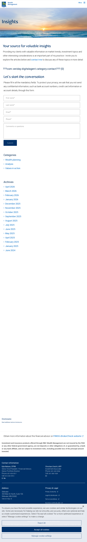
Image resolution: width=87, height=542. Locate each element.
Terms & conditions (51, 499)
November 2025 (12, 208)
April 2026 (10, 186)
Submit (10, 143)
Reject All (41, 523)
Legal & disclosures (51, 495)
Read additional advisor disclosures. (12, 422)
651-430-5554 (55, 471)
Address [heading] (5, 488)
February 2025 (12, 241)
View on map (6, 499)
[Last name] (42, 105)
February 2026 (12, 195)
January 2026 (11, 199)
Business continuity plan (53, 503)
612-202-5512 (9, 476)
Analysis (9, 164)
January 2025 (11, 246)
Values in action (12, 168)
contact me (36, 59)
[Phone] (42, 119)
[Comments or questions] (42, 131)
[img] (43, 23)
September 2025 (13, 216)
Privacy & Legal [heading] (51, 488)
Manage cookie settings (42, 536)
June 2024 (10, 250)
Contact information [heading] (10, 463)
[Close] (83, 506)
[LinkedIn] (5, 478)
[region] (43, 523)
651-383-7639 (53, 474)
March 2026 (11, 191)
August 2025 (11, 220)
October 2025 (11, 212)
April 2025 (10, 237)
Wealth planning (13, 159)
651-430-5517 (12, 474)
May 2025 (10, 233)
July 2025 (9, 225)
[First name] (42, 98)
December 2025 (12, 203)
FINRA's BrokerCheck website (67, 436)
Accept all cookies (41, 529)
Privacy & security (50, 492)
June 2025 (10, 229)
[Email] (42, 112)
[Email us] (3, 478)
